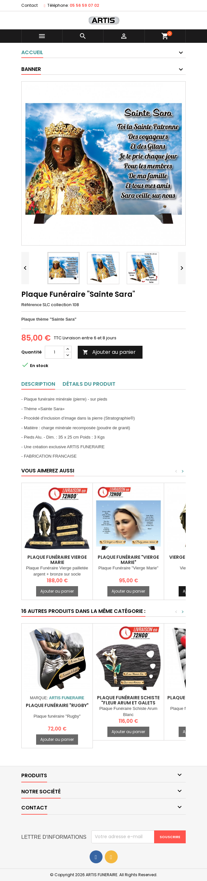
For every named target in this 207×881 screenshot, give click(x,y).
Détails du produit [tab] (89, 384)
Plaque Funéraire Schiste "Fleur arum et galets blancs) (128, 702)
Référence (31, 304)
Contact (29, 5)
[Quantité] (54, 352)
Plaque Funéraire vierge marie (57, 560)
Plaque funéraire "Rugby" (57, 705)
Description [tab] (38, 384)
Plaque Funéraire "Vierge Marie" (128, 560)
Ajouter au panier (109, 352)
